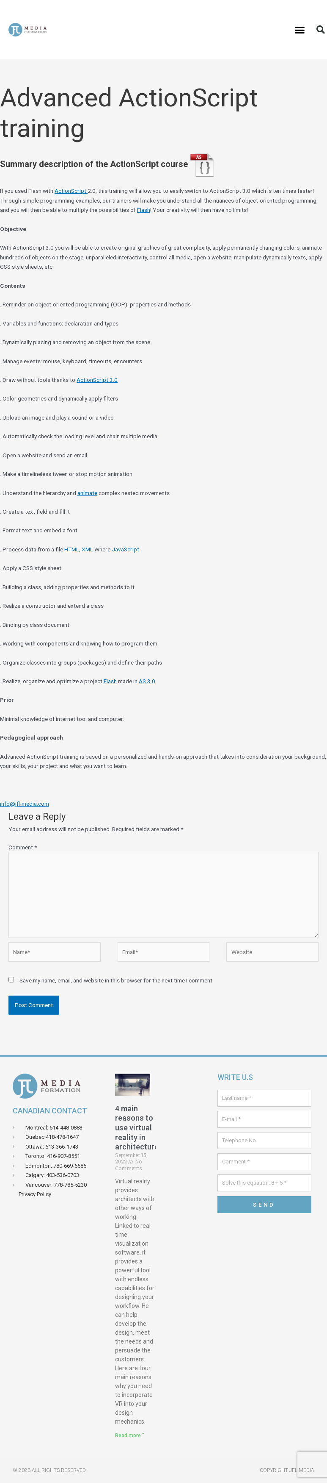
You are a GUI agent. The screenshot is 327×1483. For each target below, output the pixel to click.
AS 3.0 (147, 681)
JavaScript (125, 549)
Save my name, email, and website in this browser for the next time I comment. (116, 980)
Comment (22, 847)
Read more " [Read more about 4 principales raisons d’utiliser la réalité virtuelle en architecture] (129, 1435)
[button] (300, 30)
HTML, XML (78, 549)
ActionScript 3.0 (97, 379)
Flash (143, 209)
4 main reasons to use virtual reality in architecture (137, 1127)
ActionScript (71, 190)
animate (87, 493)
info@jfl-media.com (24, 803)
